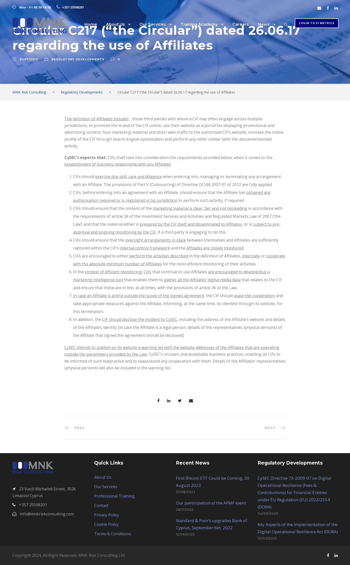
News (264, 24)
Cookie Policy (106, 524)
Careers (240, 24)
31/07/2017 (29, 59)
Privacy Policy (106, 515)
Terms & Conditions (112, 533)
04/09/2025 (268, 513)
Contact (101, 505)
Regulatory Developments (78, 59)
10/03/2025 (267, 538)
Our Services (152, 24)
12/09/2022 (185, 534)
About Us (115, 24)
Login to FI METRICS (316, 23)
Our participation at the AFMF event (211, 503)
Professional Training (114, 496)
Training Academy (199, 24)
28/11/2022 (185, 509)
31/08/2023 (185, 492)
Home (90, 24)
